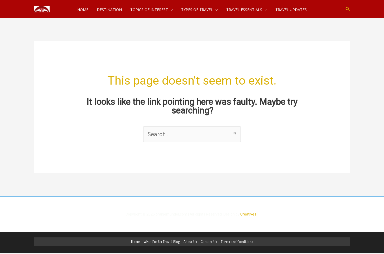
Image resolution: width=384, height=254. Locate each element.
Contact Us (209, 242)
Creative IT (249, 214)
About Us (190, 242)
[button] (347, 9)
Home (135, 242)
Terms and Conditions (237, 242)
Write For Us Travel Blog (161, 242)
